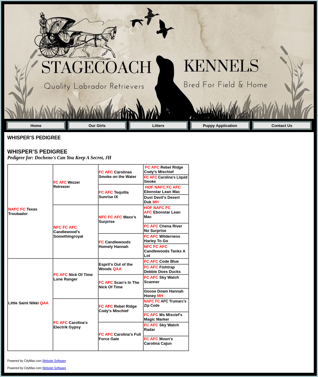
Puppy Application (220, 125)
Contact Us (281, 125)
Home (36, 125)
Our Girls (97, 125)
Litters (158, 125)
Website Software (54, 361)
